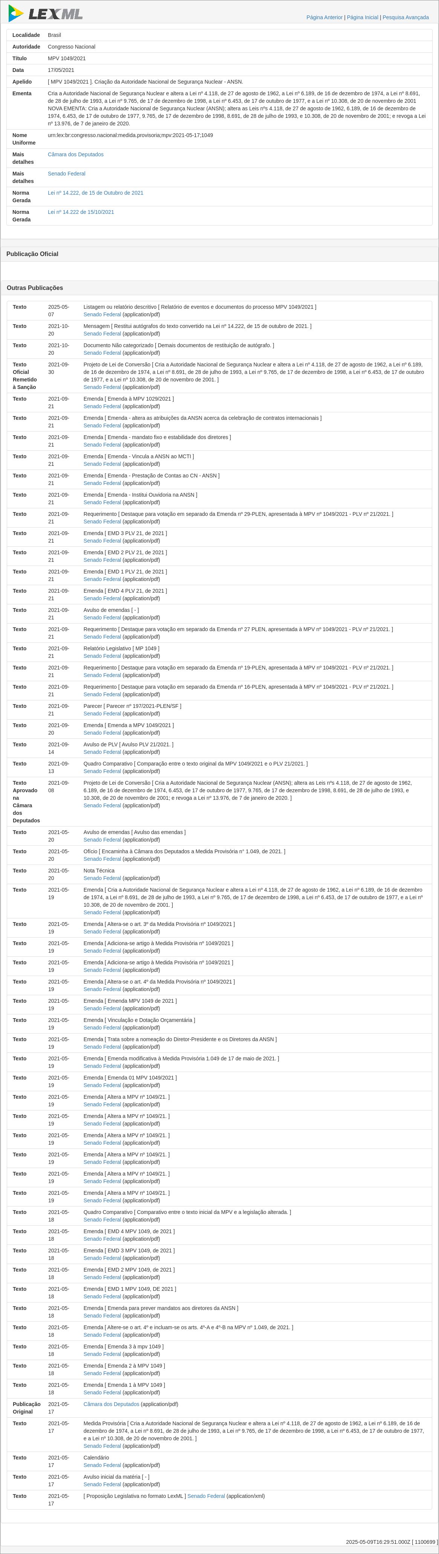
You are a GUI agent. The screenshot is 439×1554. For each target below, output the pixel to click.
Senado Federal (67, 174)
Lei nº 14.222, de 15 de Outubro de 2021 (95, 193)
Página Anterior (325, 17)
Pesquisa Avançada (405, 17)
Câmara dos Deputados (76, 154)
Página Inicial (362, 17)
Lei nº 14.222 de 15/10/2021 (81, 212)
